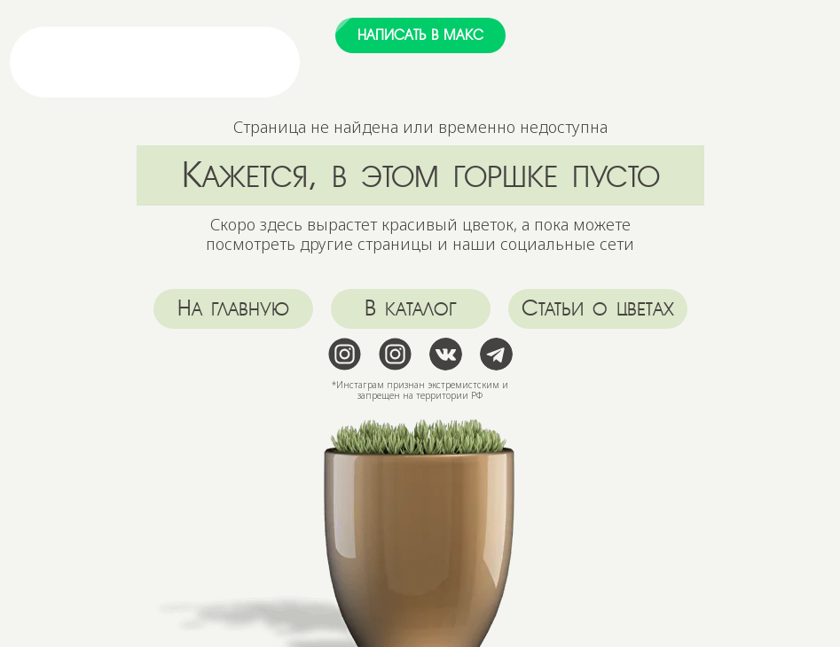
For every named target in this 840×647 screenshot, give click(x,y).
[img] (216, 61)
